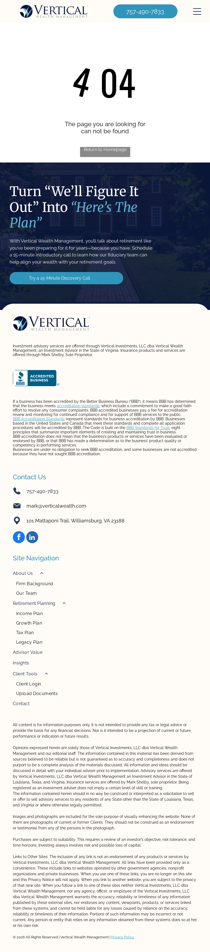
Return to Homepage (105, 149)
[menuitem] (105, 583)
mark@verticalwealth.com (56, 506)
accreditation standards (78, 406)
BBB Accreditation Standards (39, 419)
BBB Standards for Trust (148, 427)
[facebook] (19, 538)
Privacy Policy (122, 937)
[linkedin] (32, 538)
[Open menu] (197, 11)
